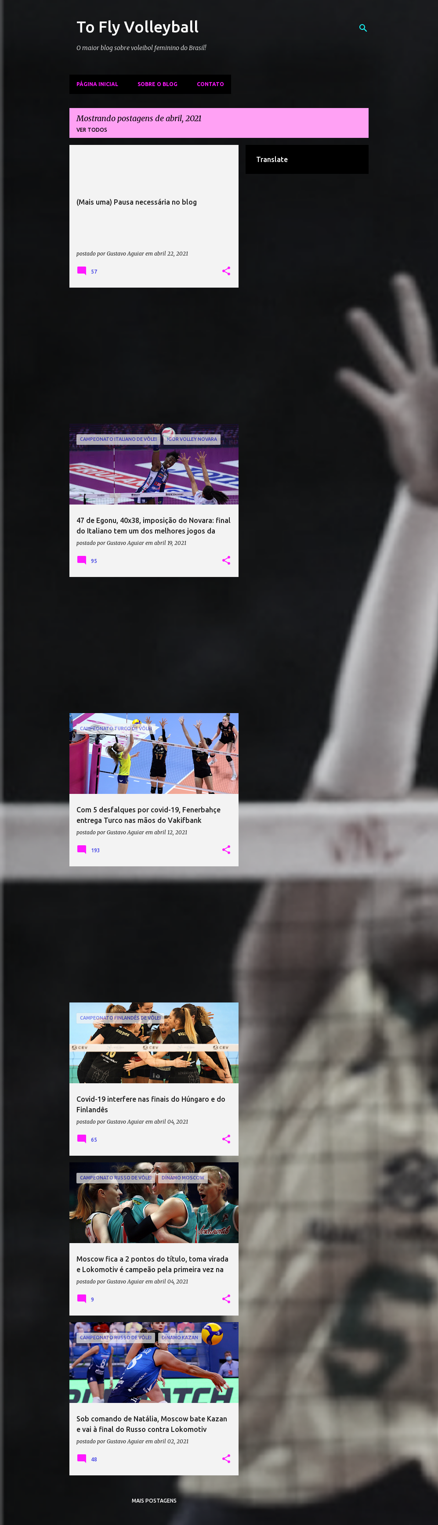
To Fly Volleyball (137, 27)
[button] (226, 271)
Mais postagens (154, 1500)
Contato (210, 84)
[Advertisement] (154, 355)
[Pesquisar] (363, 28)
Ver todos (91, 130)
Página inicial (97, 84)
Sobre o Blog (157, 84)
